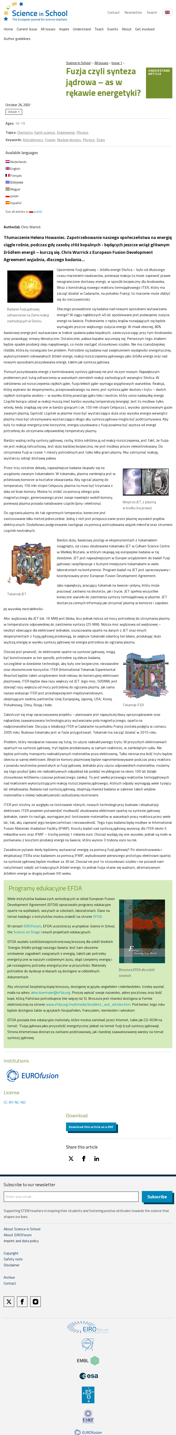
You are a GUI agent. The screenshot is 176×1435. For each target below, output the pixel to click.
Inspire (64, 29)
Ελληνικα (14, 182)
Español (13, 202)
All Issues (48, 29)
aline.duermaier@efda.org (50, 992)
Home (8, 29)
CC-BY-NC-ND (15, 1102)
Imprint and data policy (21, 1241)
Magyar (13, 189)
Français (14, 175)
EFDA (97, 916)
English (13, 168)
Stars (100, 139)
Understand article (159, 72)
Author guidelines (17, 38)
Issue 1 (117, 63)
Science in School (78, 63)
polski (12, 196)
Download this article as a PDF (91, 1126)
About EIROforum (18, 1235)
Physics (82, 132)
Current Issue (27, 29)
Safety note (13, 1259)
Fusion (50, 139)
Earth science (44, 132)
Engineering (66, 132)
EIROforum (32, 926)
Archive (9, 1277)
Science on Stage (27, 932)
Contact (113, 12)
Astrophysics (33, 139)
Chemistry (25, 132)
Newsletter (133, 12)
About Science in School (22, 1229)
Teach (99, 29)
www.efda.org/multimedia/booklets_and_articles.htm (88, 1004)
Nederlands (16, 161)
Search (152, 12)
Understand (82, 29)
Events (112, 29)
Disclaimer (11, 1265)
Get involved (144, 29)
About (127, 29)
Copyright (11, 1253)
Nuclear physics (69, 139)
